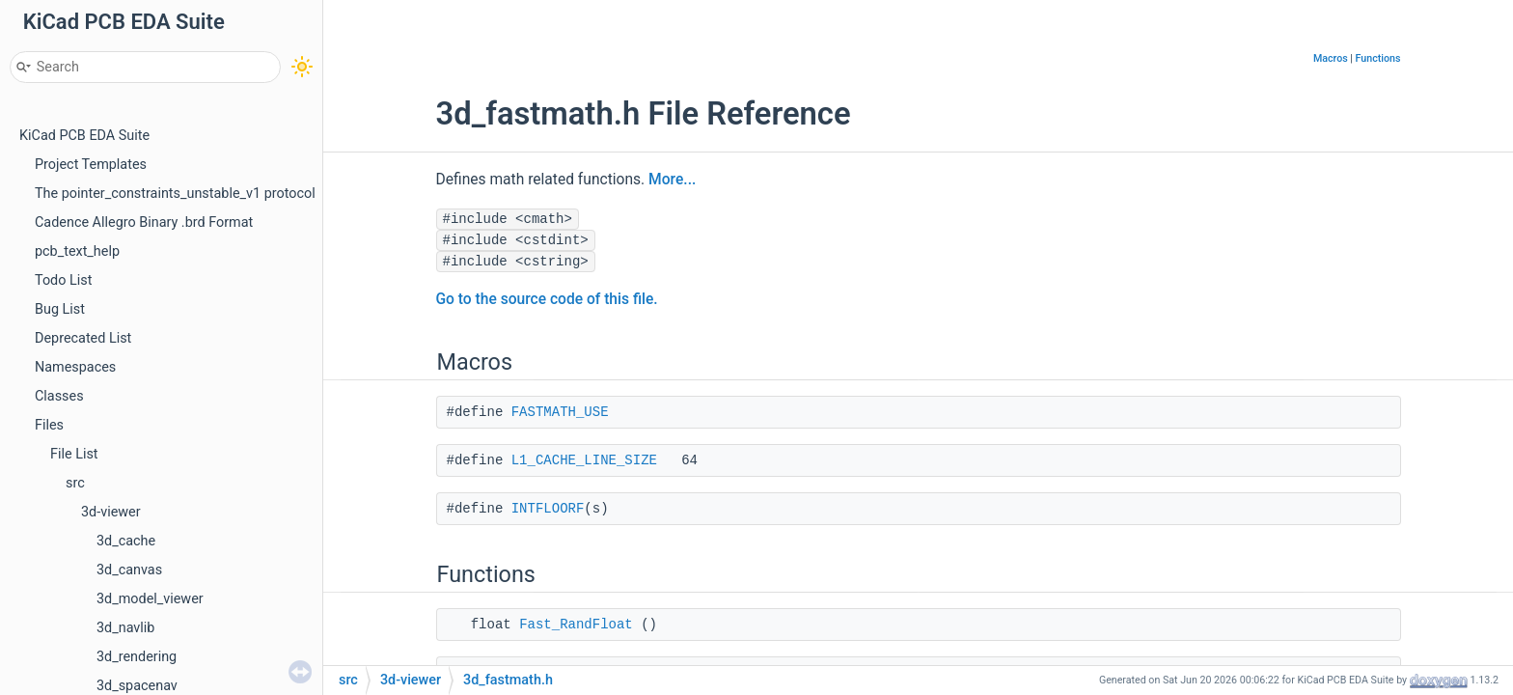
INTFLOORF (548, 508)
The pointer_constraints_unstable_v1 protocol (175, 193)
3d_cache (125, 541)
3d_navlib (125, 628)
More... (672, 179)
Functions (1378, 58)
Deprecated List (83, 338)
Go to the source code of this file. (547, 299)
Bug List (60, 309)
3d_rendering (136, 657)
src (75, 483)
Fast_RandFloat (576, 624)
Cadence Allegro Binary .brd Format (144, 222)
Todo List (63, 280)
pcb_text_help (77, 251)
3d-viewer (111, 512)
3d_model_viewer (150, 599)
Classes (59, 396)
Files (49, 425)
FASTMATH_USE (560, 412)
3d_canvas (129, 570)
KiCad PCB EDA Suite (84, 135)
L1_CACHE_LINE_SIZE (584, 460)
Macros (1330, 58)
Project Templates (91, 164)
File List (74, 454)
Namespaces (75, 367)
